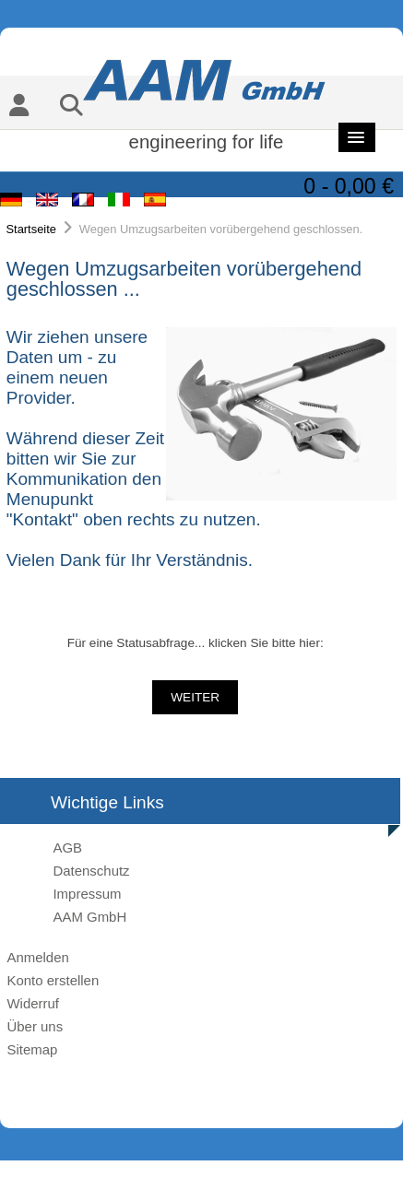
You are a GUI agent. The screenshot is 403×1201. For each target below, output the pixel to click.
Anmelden (37, 957)
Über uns (34, 1026)
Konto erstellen (52, 980)
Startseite (31, 229)
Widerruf (32, 1003)
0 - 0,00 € (348, 186)
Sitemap (31, 1049)
